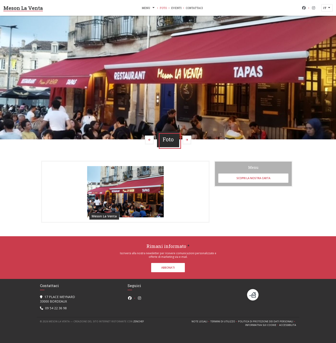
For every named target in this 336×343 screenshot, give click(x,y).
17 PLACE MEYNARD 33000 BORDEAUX (57, 299)
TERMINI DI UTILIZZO (224, 321)
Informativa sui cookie (262, 325)
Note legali (201, 321)
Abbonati (168, 268)
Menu (148, 8)
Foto (163, 8)
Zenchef (138, 321)
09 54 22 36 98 (56, 308)
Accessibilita (287, 325)
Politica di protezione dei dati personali (267, 321)
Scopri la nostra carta (253, 178)
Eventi (176, 8)
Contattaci (194, 8)
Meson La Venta (23, 8)
